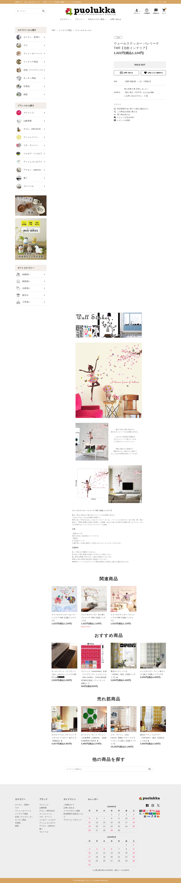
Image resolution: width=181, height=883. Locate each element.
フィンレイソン (27, 137)
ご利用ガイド (68, 805)
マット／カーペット (29, 53)
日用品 (23, 86)
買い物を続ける (122, 114)
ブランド (78, 19)
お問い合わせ (115, 19)
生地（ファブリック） (30, 70)
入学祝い (23, 302)
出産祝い (23, 288)
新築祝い (23, 281)
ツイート (117, 104)
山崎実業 (24, 120)
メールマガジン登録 (71, 811)
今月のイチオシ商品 (96, 19)
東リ (22, 178)
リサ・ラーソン (27, 145)
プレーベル (25, 186)
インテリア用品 (27, 61)
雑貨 (22, 94)
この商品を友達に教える (125, 112)
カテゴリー (64, 19)
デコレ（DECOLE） (29, 129)
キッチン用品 (26, 78)
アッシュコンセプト (29, 161)
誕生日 (22, 295)
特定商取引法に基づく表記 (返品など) (131, 109)
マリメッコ (25, 112)
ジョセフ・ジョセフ (29, 153)
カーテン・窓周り (28, 37)
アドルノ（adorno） (29, 169)
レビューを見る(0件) (124, 117)
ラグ (22, 45)
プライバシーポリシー (72, 820)
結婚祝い (23, 274)
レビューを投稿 (122, 120)
